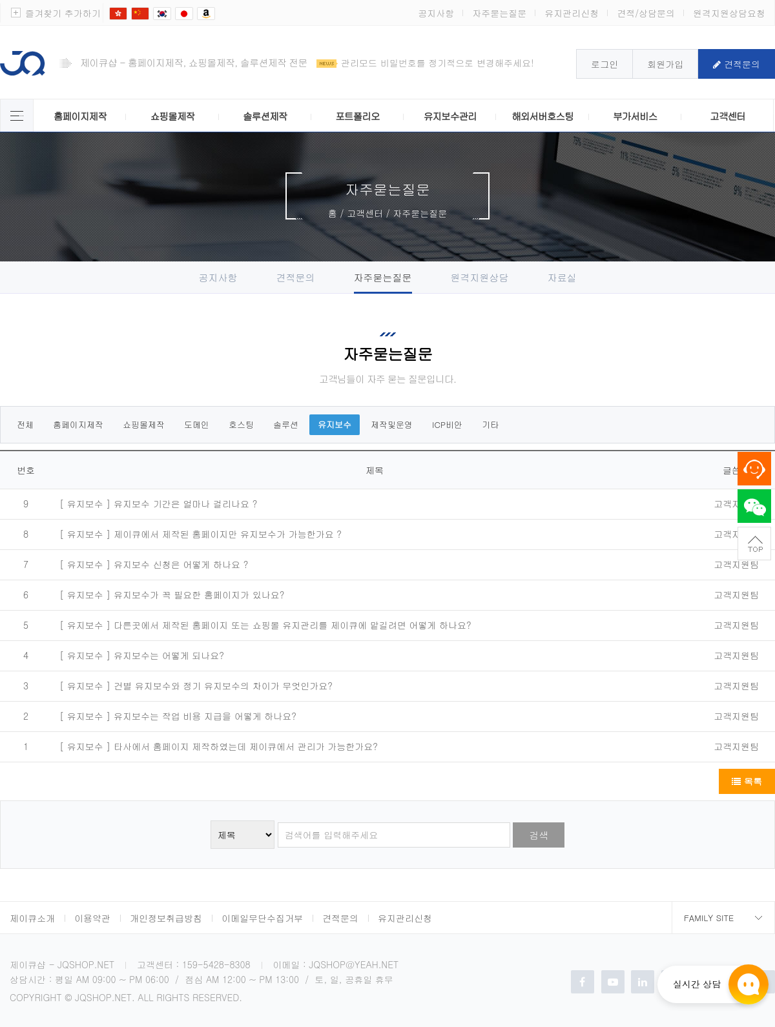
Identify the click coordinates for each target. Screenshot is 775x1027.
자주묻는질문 (499, 12)
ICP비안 (447, 424)
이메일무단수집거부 (262, 917)
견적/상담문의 (646, 12)
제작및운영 (392, 424)
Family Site (709, 917)
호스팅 (241, 424)
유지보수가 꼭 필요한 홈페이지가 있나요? (199, 594)
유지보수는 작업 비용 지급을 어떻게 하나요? (205, 715)
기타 (490, 424)
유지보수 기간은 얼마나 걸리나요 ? (185, 503)
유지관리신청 (571, 12)
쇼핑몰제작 (172, 116)
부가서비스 (635, 116)
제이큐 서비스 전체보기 (17, 115)
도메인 (196, 424)
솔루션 (285, 424)
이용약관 (92, 917)
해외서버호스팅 (543, 116)
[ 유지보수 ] (84, 504)
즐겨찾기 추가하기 (63, 12)
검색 (538, 835)
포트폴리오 (357, 116)
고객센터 (727, 116)
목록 (747, 781)
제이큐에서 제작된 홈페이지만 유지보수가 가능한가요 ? (228, 533)
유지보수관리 (450, 116)
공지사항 (436, 12)
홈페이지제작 (80, 116)
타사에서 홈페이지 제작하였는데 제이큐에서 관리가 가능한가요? (246, 746)
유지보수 (334, 424)
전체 (25, 424)
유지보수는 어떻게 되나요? (169, 655)
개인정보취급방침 (166, 917)
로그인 (604, 63)
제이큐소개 (32, 917)
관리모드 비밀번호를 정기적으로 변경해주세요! (437, 62)
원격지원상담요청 (729, 12)
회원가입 (665, 63)
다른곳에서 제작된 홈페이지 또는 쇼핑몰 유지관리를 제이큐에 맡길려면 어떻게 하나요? (292, 624)
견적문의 (736, 63)
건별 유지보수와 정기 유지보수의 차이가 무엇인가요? (223, 685)
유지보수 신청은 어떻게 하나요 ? (181, 564)
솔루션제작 (265, 116)
